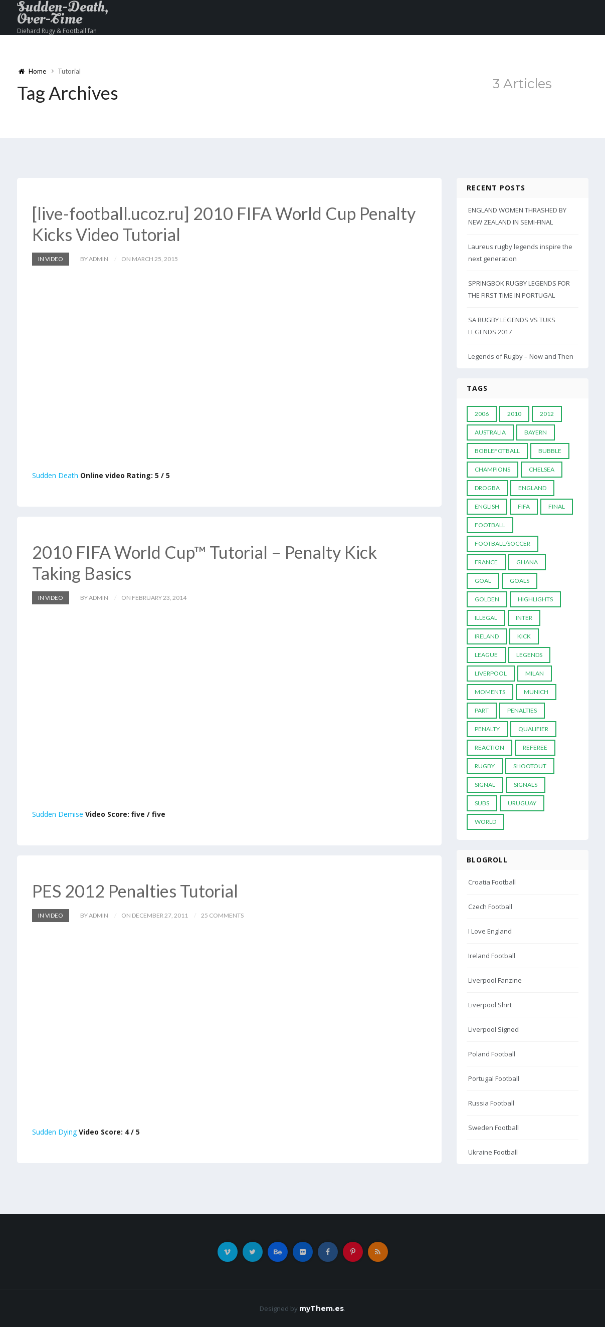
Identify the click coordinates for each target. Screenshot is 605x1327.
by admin (94, 259)
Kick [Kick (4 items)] (524, 636)
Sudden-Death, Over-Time (62, 13)
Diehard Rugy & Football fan (57, 31)
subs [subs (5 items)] (482, 803)
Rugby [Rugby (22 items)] (485, 766)
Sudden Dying (54, 1132)
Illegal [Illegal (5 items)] (486, 617)
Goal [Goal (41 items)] (483, 580)
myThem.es (321, 1308)
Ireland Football (491, 955)
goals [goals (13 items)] (519, 580)
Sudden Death (55, 475)
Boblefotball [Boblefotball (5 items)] (497, 451)
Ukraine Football (493, 1152)
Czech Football (490, 906)
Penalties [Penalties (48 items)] (522, 710)
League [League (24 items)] (486, 654)
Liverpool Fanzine (495, 980)
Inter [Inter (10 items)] (524, 617)
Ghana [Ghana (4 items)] (527, 562)
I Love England (490, 931)
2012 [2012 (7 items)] (547, 413)
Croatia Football (492, 882)
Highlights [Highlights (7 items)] (535, 599)
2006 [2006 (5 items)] (482, 413)
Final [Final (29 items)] (556, 506)
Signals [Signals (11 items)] (525, 784)
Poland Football (491, 1053)
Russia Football (491, 1103)
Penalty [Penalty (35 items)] (487, 729)
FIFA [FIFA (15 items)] (524, 506)
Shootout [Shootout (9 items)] (529, 766)
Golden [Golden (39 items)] (487, 599)
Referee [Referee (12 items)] (535, 747)
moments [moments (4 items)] (490, 692)
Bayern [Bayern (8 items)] (535, 432)
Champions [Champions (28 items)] (492, 469)
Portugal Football (493, 1078)
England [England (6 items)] (532, 488)
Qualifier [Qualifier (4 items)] (533, 729)
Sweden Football (493, 1127)
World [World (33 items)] (485, 821)
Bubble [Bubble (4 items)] (549, 451)
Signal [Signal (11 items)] (485, 784)
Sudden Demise (57, 814)
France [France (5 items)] (486, 562)
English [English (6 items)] (487, 506)
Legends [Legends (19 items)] (529, 654)
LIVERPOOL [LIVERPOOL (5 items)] (491, 673)
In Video (50, 259)
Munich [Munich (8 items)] (536, 692)
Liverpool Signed (493, 1029)
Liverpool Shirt (490, 1004)
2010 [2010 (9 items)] (514, 413)
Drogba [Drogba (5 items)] (487, 488)
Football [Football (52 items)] (490, 525)
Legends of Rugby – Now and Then (520, 356)
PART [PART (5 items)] (482, 710)
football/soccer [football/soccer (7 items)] (502, 543)
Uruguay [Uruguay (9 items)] (522, 803)
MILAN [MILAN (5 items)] (534, 673)
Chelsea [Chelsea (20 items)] (541, 469)
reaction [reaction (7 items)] (489, 747)
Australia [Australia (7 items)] (490, 432)
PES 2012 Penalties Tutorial (135, 890)
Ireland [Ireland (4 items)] (487, 636)
